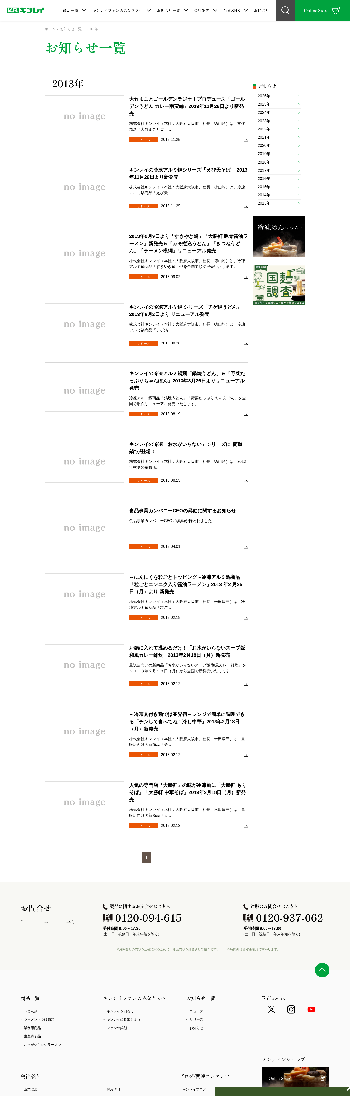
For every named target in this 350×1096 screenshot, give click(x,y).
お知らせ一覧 (168, 10)
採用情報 (113, 985)
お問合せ (261, 10)
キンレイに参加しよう (123, 915)
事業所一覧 (32, 1001)
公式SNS (232, 10)
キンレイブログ (194, 985)
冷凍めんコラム (194, 993)
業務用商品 (32, 923)
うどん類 (30, 907)
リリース (196, 915)
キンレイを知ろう (120, 907)
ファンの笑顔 (117, 923)
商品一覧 (70, 10)
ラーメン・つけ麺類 (39, 915)
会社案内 (202, 10)
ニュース (196, 907)
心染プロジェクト (37, 1026)
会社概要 (30, 993)
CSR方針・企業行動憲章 (43, 1009)
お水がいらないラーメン (42, 940)
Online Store (322, 10)
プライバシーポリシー (123, 1001)
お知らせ (196, 923)
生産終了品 (32, 931)
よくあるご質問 (47, 820)
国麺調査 (189, 1001)
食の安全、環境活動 (39, 1018)
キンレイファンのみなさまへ (117, 10)
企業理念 (30, 985)
